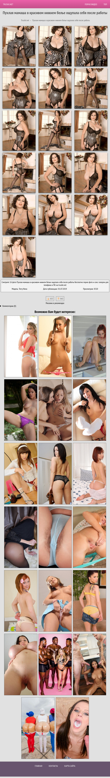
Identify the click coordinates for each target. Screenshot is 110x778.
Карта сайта (69, 765)
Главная (38, 765)
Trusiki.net (8, 4)
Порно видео (91, 4)
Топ (105, 4)
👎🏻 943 (60, 298)
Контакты (53, 765)
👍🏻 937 (50, 298)
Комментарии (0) (9, 305)
